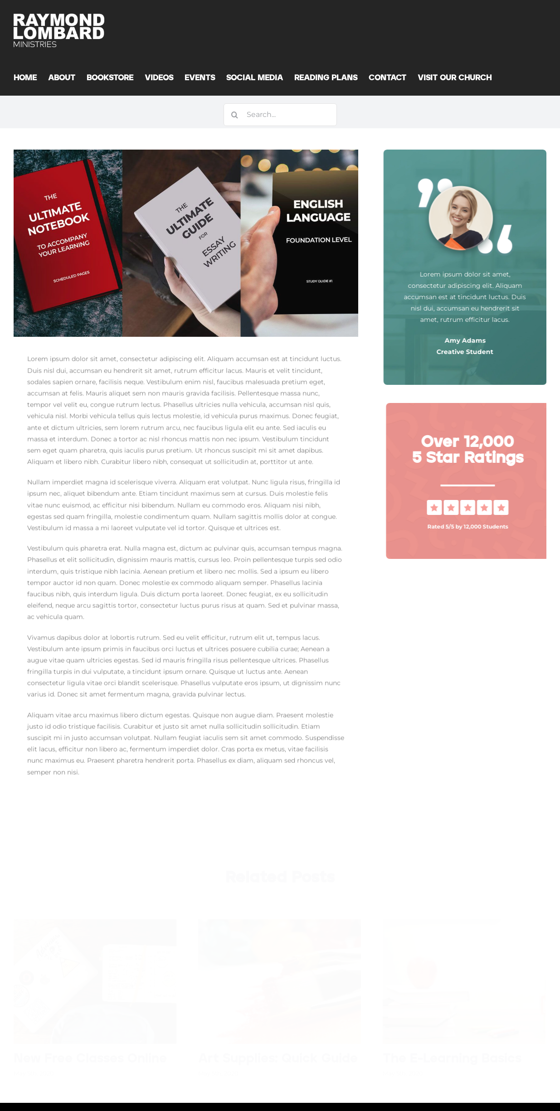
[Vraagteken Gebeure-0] (472, 503)
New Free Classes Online (90, 1057)
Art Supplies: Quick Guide (278, 1057)
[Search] (235, 114)
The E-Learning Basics (452, 1057)
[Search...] (280, 114)
